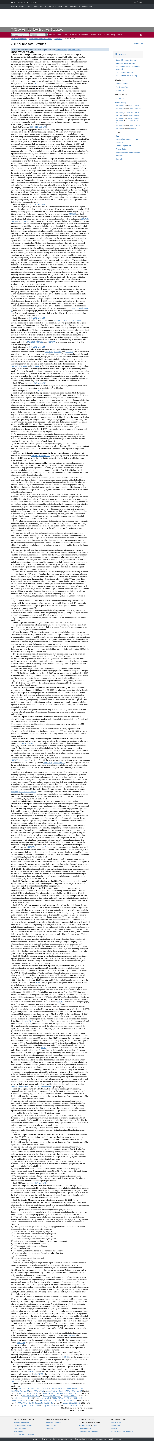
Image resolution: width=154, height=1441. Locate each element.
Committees (49, 7)
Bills (59, 7)
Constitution (83, 35)
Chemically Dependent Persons (127, 139)
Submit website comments (88, 1432)
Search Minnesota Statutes (126, 60)
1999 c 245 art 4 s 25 (25, 1403)
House (13, 7)
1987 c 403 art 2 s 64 (73, 1391)
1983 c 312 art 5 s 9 (26, 1388)
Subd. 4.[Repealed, (20, 318)
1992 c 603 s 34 (70, 1396)
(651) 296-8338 (84, 1425)
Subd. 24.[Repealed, (20, 1183)
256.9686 (14, 221)
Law (65, 7)
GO (46, 35)
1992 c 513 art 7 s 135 (37, 390)
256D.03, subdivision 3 (40, 456)
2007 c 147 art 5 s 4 (73, 1405)
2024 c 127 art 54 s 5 (133, 118)
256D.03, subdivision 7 (42, 1086)
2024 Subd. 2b (120, 108)
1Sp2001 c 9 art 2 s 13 (44, 1403)
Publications (86, 7)
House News (116, 1422)
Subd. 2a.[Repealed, (20, 127)
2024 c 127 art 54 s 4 (133, 113)
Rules (65, 35)
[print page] (141, 35)
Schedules (38, 7)
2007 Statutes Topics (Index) (126, 76)
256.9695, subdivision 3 (20, 760)
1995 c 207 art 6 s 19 (60, 1398)
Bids (117, 136)
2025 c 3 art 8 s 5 (134, 105)
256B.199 (71, 1335)
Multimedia (74, 7)
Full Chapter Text (122, 87)
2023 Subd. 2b (120, 121)
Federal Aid (120, 143)
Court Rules (73, 35)
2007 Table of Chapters (124, 72)
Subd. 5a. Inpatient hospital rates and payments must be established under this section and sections (45, 350)
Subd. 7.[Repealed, (20, 390)
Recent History (120, 102)
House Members (52, 1425)
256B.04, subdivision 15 (20, 1086)
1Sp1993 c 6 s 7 (42, 1398)
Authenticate (138, 43)
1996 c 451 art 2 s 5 (19, 1400)
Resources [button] (120, 54)
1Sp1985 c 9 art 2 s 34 (20, 1391)
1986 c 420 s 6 (38, 1391)
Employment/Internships (23, 1425)
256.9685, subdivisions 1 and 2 (23, 791)
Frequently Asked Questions (24, 1434)
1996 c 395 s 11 (79, 1398)
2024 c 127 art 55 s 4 (133, 115)
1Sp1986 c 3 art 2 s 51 (54, 1391)
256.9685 (85, 219)
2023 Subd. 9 (119, 128)
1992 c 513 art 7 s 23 (51, 1396)
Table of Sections (122, 84)
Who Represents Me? (54, 1422)
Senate (21, 7)
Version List (120, 90)
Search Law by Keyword (113, 35)
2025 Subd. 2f (119, 105)
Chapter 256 (58, 39)
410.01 (38, 982)
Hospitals (119, 159)
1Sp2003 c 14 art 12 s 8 (29, 1405)
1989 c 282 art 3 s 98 (37, 127)
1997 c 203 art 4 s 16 (66, 1400)
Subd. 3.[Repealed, (20, 204)
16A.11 (37, 83)
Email (95, 1425)
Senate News (116, 1425)
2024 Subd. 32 (120, 118)
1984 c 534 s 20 (41, 1388)
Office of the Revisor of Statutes (37, 29)
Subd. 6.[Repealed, (20, 383)
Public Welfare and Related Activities (40, 39)
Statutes (52, 35)
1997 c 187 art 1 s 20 (47, 1400)
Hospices (119, 156)
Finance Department (123, 146)
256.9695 (26, 221)
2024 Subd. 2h (120, 115)
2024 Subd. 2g (120, 113)
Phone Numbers (85, 1429)
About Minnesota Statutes (125, 63)
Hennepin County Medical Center (128, 152)
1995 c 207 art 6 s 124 (38, 1183)
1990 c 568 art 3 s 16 (68, 1393)
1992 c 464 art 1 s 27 (30, 1396)
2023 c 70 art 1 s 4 (135, 125)
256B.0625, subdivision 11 (27, 743)
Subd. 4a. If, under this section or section (32, 320)
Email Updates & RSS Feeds (122, 1431)
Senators (49, 1428)
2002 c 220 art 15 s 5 (71, 1403)
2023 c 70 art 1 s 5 (134, 128)
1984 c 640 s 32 (58, 1388)
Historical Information (21, 1422)
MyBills (114, 1428)
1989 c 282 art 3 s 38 (50, 1393)
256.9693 (72, 214)
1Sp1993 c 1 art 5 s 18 (24, 1398)
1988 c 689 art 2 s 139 (28, 1393)
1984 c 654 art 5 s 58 (74, 1388)
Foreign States (121, 149)
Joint (29, 7)
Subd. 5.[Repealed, (20, 347)
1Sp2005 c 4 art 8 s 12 (52, 1405)
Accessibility (18, 1431)
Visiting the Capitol (20, 1428)
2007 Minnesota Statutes (19, 39)
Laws (59, 35)
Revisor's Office (95, 35)
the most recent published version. (68, 50)
